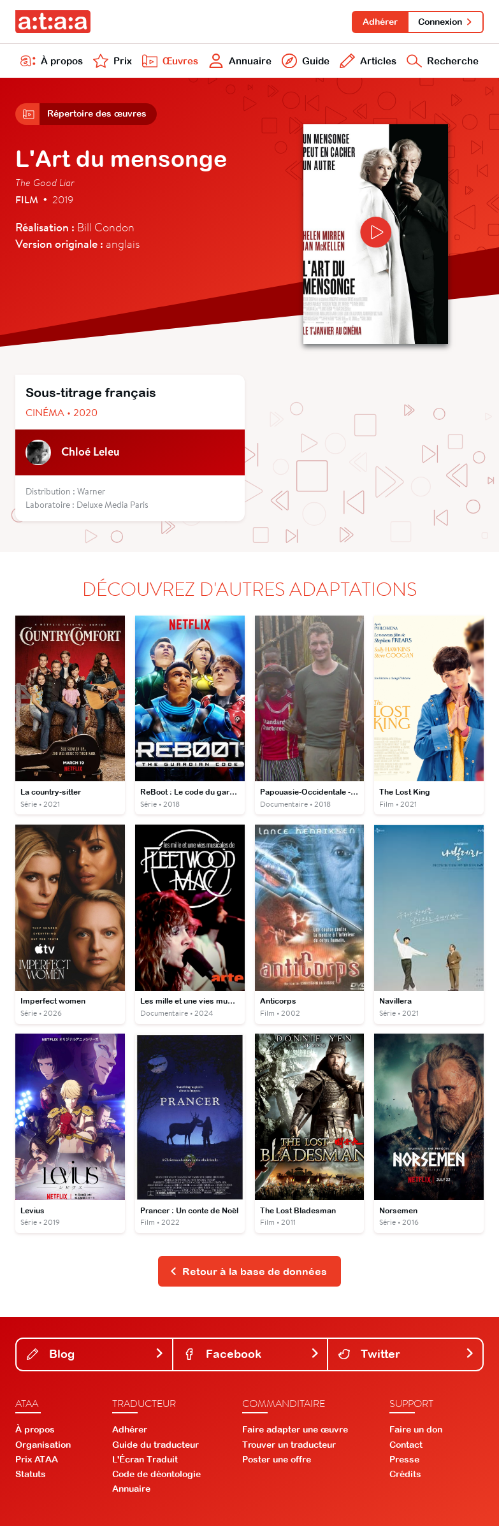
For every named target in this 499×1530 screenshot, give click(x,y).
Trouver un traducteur (289, 1448)
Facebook (252, 1358)
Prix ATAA (36, 1464)
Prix (111, 62)
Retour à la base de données (248, 1275)
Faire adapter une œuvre (295, 1434)
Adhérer (378, 22)
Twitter (406, 1358)
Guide (304, 62)
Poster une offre (276, 1464)
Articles (366, 62)
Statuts (30, 1478)
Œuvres (168, 62)
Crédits (405, 1478)
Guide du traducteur (155, 1448)
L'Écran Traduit (145, 1464)
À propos (51, 62)
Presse (404, 1464)
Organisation (43, 1448)
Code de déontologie (156, 1478)
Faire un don (415, 1434)
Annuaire (238, 62)
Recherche (442, 62)
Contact (406, 1448)
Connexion (445, 22)
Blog (95, 1358)
